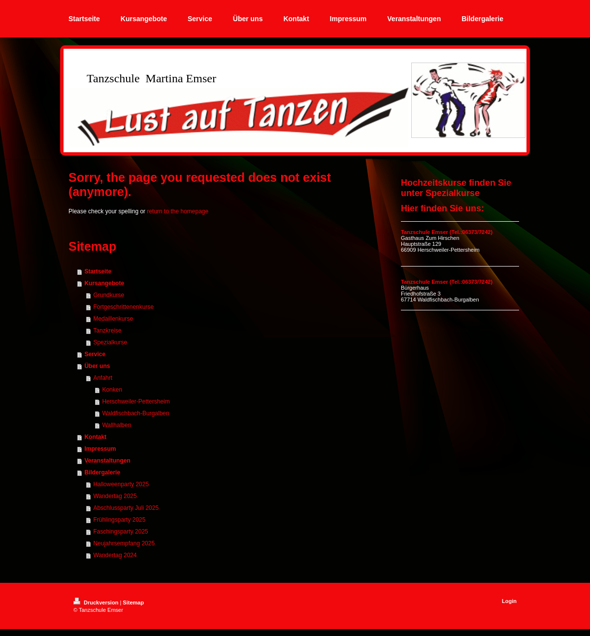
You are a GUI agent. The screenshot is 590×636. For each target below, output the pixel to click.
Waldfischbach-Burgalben (135, 413)
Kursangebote (104, 283)
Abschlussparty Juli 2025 (126, 507)
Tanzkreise (107, 330)
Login (509, 601)
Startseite (97, 271)
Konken (112, 389)
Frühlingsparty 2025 (119, 519)
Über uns (97, 366)
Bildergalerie (102, 472)
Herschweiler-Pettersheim (135, 401)
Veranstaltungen (107, 460)
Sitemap (133, 602)
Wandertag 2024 (114, 555)
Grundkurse (108, 295)
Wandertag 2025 (114, 496)
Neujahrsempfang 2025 (124, 543)
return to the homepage (177, 211)
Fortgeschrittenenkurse (123, 306)
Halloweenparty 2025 (121, 484)
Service (94, 354)
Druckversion (96, 602)
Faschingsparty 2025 (120, 531)
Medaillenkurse (113, 318)
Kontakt (95, 437)
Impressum (100, 448)
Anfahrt (102, 377)
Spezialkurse (110, 342)
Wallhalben (116, 425)
